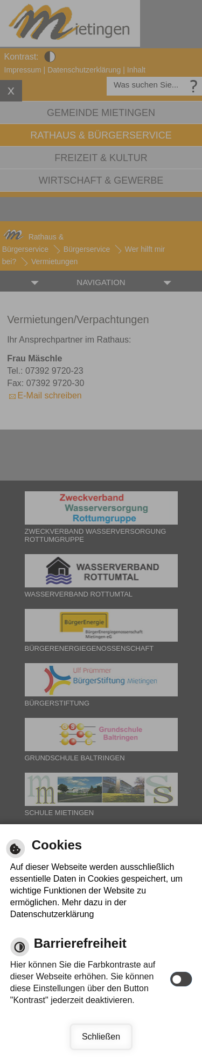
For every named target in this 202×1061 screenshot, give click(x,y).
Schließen (101, 1036)
